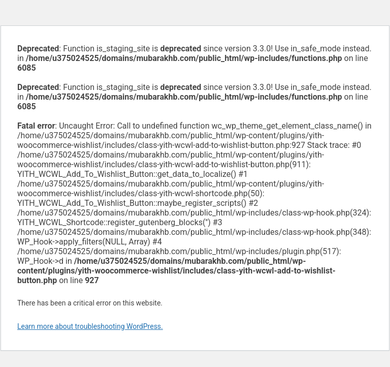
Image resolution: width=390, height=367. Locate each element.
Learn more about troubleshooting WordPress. (90, 326)
